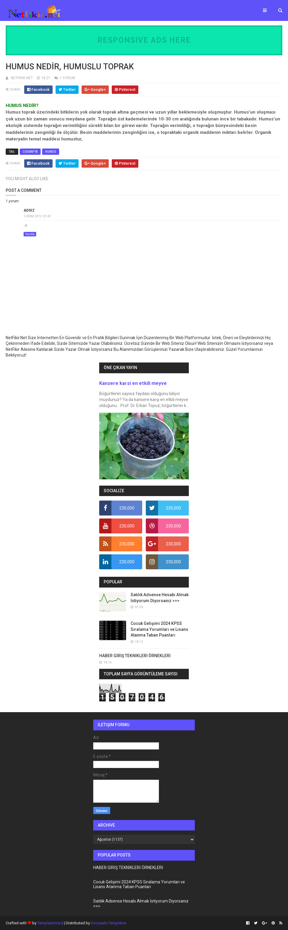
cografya (30, 151)
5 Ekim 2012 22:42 (37, 216)
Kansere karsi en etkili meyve (133, 383)
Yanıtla (30, 234)
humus (50, 151)
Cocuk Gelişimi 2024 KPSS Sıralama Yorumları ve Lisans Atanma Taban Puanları (159, 629)
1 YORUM (67, 78)
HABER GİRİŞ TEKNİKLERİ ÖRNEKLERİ (135, 655)
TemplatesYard (50, 923)
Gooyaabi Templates (108, 923)
